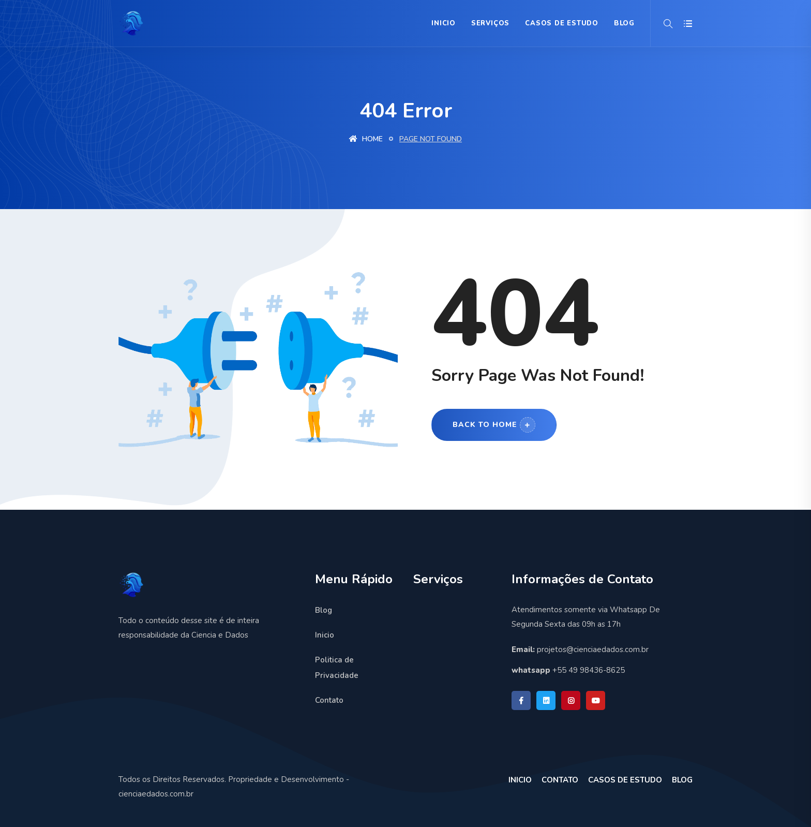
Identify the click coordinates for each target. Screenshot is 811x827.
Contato (329, 700)
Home (366, 139)
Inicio (443, 23)
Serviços (490, 23)
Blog (323, 610)
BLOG (624, 23)
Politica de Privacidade (336, 668)
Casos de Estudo (561, 23)
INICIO (520, 780)
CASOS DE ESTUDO (625, 780)
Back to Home (494, 425)
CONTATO (560, 780)
